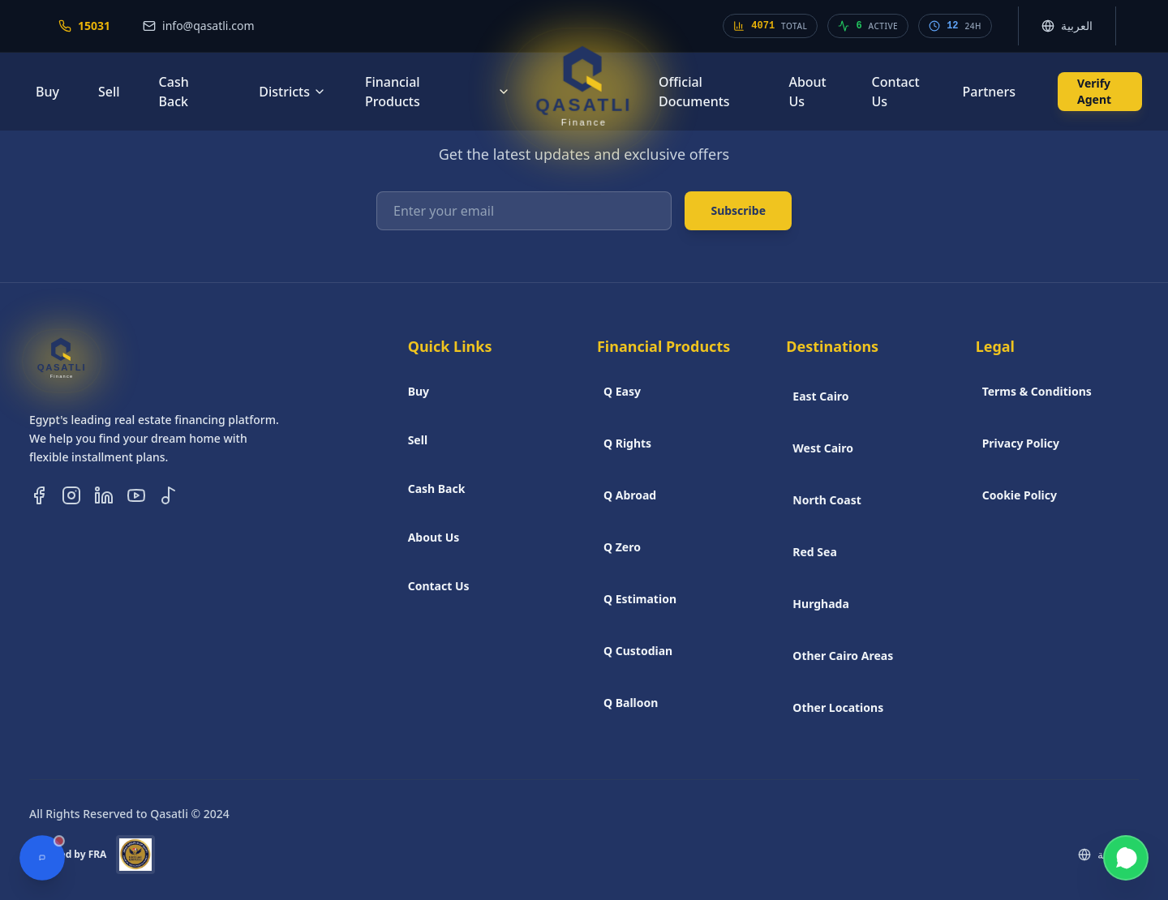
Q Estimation (639, 598)
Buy (47, 92)
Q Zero (622, 547)
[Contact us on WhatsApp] (1126, 858)
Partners (989, 92)
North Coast (826, 500)
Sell (109, 92)
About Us (807, 91)
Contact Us (895, 91)
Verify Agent (1094, 91)
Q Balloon (630, 702)
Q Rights (627, 443)
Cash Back (174, 91)
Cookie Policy (1019, 495)
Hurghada (820, 603)
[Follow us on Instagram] (71, 495)
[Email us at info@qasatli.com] (198, 26)
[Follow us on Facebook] (38, 495)
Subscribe (738, 212)
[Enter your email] (524, 212)
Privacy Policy (1020, 443)
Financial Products (392, 91)
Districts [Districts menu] (292, 92)
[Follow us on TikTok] (168, 495)
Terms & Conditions (1037, 391)
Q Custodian (637, 650)
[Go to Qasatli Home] (584, 91)
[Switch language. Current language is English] (1067, 25)
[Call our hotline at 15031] (84, 26)
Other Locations (837, 707)
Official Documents (694, 91)
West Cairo (822, 448)
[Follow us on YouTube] (136, 495)
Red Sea (814, 551)
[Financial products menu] (503, 91)
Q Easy (622, 391)
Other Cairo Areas (842, 655)
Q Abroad (629, 495)
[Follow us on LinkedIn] (103, 495)
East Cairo (820, 396)
